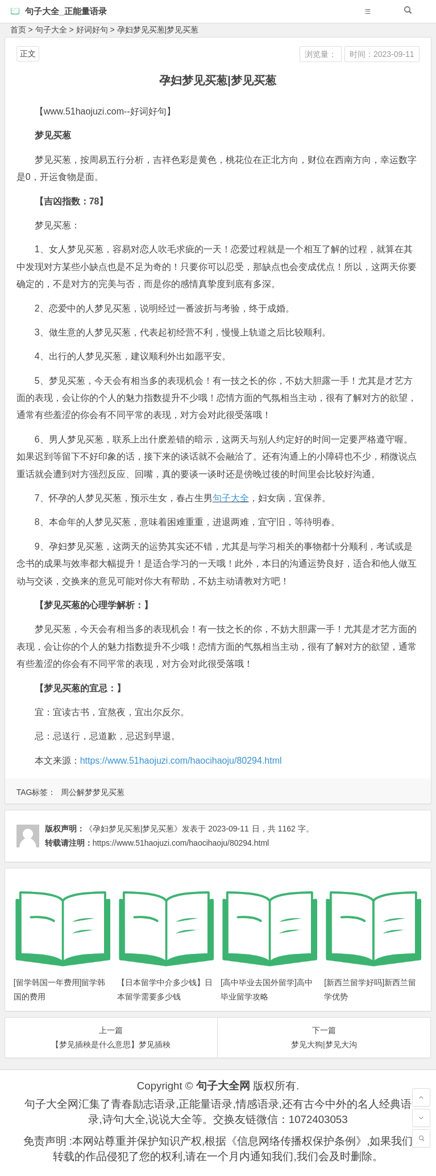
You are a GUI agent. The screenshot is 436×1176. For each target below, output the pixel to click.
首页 (18, 29)
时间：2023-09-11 (382, 54)
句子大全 (51, 29)
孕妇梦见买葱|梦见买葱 (158, 29)
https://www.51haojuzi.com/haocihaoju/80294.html (181, 760)
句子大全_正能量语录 (65, 11)
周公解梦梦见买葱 (92, 792)
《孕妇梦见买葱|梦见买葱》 (133, 828)
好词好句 (92, 29)
